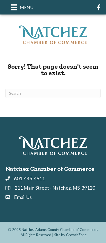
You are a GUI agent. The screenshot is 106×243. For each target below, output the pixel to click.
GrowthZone (76, 235)
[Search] (53, 93)
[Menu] (22, 7)
